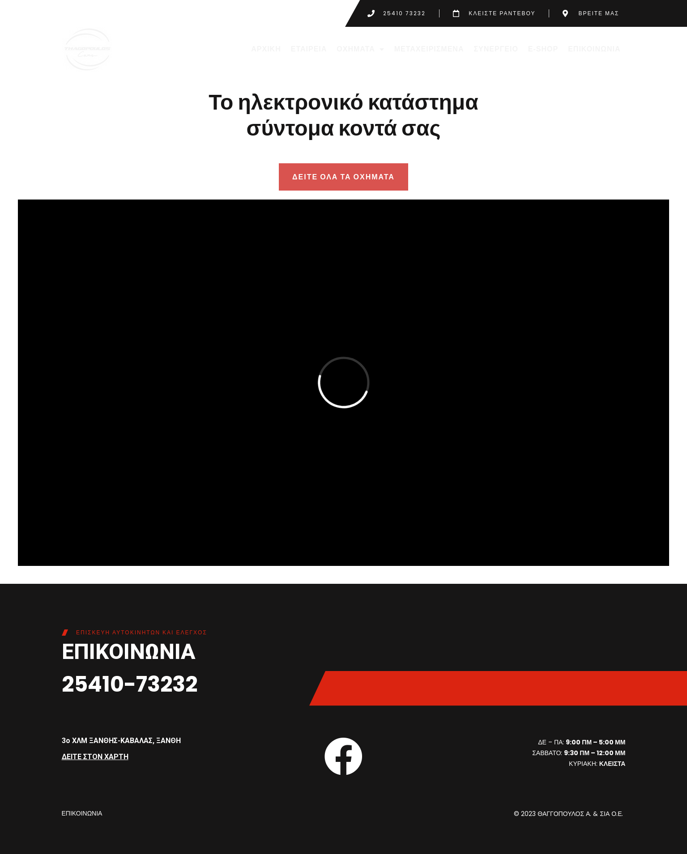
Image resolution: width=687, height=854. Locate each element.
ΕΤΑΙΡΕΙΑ (309, 49)
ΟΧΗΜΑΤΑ (360, 49)
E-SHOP (543, 49)
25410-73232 (129, 684)
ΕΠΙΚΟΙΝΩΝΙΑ (594, 49)
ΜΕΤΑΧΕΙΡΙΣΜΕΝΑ (429, 49)
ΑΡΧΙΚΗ (266, 49)
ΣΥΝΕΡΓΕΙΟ (496, 49)
